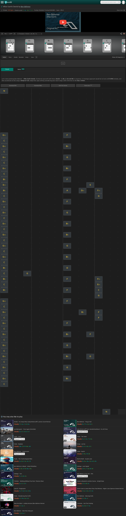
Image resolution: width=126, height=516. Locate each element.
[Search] (119, 2)
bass (32, 57)
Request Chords (82, 431)
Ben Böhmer (26, 7)
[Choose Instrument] (36, 57)
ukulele (15, 57)
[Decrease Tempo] (2, 34)
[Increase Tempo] (14, 34)
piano (10, 57)
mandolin (21, 57)
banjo (26, 57)
